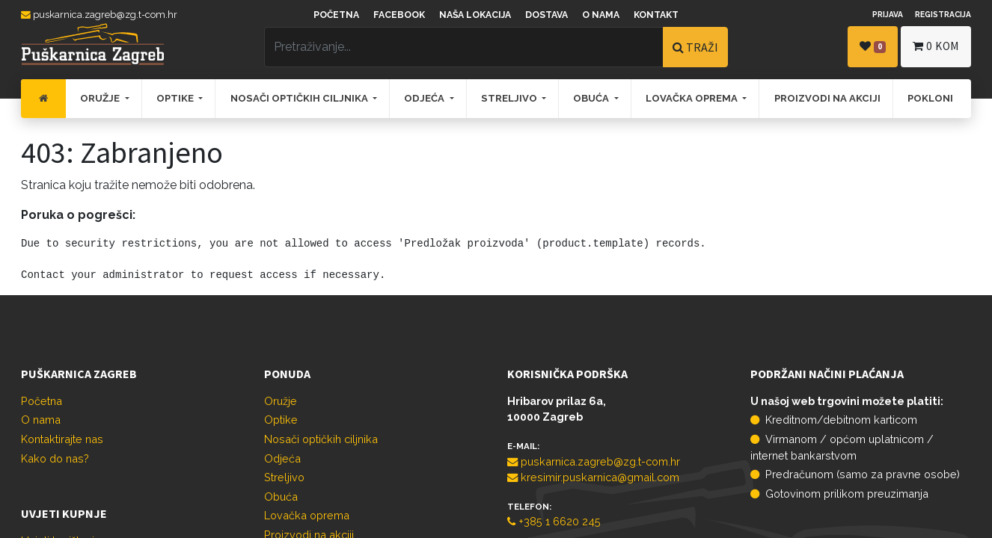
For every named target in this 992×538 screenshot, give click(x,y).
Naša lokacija (475, 15)
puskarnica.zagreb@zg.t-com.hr (99, 14)
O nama (600, 15)
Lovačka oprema (306, 515)
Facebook (399, 15)
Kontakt (656, 15)
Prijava (887, 14)
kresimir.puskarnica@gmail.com (593, 477)
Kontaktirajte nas (62, 439)
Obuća (281, 496)
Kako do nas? (55, 458)
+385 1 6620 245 (554, 521)
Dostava (546, 15)
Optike (281, 419)
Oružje (280, 401)
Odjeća (282, 458)
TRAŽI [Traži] (695, 47)
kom (936, 46)
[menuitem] (43, 98)
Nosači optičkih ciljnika (321, 439)
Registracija (943, 14)
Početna (336, 15)
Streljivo (284, 477)
